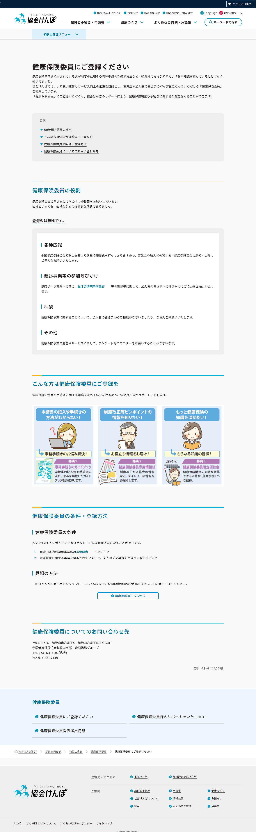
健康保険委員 (46, 702)
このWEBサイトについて (41, 823)
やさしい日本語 (242, 4)
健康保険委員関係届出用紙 (63, 730)
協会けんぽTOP (27, 751)
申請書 (177, 790)
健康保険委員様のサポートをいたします (171, 716)
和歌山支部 (76, 751)
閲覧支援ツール (232, 13)
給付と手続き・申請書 (88, 22)
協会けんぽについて (109, 13)
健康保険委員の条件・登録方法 (65, 144)
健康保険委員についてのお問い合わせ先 (71, 151)
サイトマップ (104, 823)
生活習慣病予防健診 (91, 286)
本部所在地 (140, 776)
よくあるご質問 (182, 806)
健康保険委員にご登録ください (66, 716)
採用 (137, 806)
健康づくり (129, 22)
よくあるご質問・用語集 (172, 22)
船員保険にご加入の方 (179, 13)
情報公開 (178, 798)
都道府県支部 (152, 13)
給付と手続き (142, 790)
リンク (18, 823)
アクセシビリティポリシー (76, 823)
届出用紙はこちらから (130, 596)
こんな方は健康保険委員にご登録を (68, 137)
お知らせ (132, 13)
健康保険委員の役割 (57, 129)
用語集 (215, 806)
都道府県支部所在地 (185, 776)
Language (210, 13)
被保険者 (82, 552)
